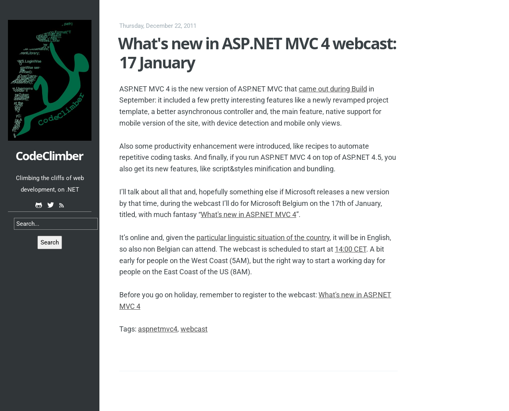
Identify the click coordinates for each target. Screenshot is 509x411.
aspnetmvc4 (157, 329)
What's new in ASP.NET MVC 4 (248, 214)
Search (50, 242)
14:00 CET (350, 249)
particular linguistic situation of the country (263, 237)
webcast (194, 329)
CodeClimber (49, 155)
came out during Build (333, 89)
